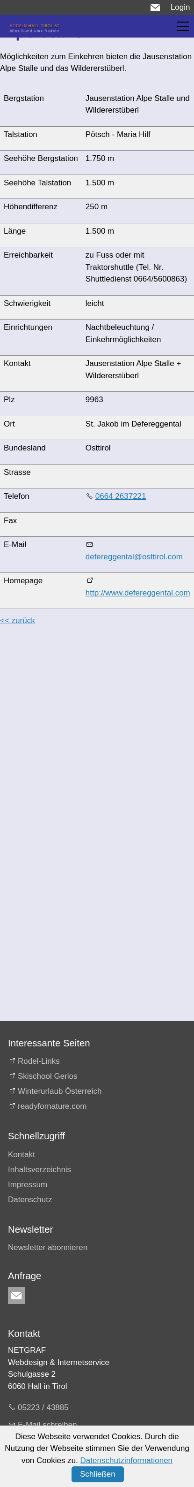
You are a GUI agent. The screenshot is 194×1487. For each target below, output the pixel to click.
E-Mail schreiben (47, 1424)
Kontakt (21, 1154)
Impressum (27, 1184)
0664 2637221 (120, 496)
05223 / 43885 (43, 1407)
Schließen (97, 1474)
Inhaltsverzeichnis (39, 1169)
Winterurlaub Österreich (60, 1091)
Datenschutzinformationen (126, 1460)
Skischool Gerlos (48, 1076)
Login (180, 7)
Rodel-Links (39, 1061)
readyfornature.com (52, 1106)
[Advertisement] (87, 723)
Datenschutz (30, 1199)
